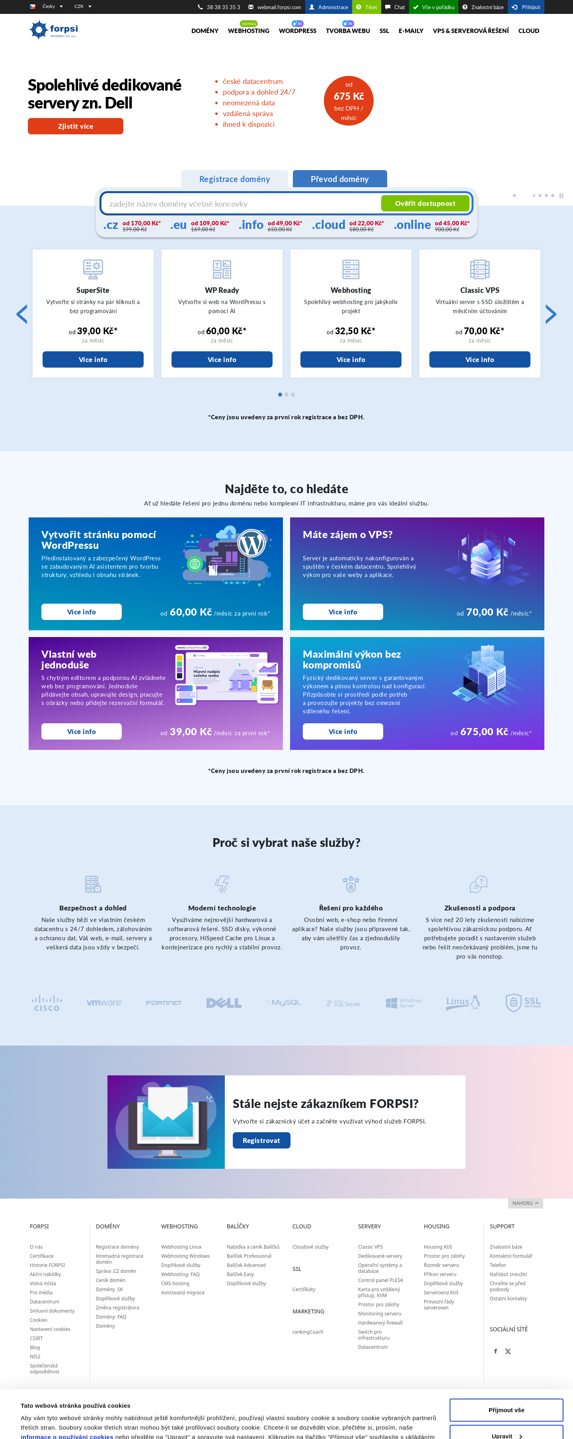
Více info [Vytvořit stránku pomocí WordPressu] (81, 612)
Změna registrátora (117, 1307)
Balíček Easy (240, 1274)
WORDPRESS (297, 30)
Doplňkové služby (115, 1298)
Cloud (528, 30)
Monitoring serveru (379, 1313)
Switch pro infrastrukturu (374, 1335)
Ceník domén (110, 1280)
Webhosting (248, 30)
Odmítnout (506, 1417)
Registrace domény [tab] (235, 179)
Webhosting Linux (181, 1246)
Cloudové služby (310, 1246)
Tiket (366, 7)
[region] (286, 126)
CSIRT (36, 1338)
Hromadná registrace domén (120, 1259)
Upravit (507, 1390)
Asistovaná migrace (183, 1292)
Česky (53, 6)
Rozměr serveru (441, 1265)
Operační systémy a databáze (380, 1268)
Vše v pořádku (433, 7)
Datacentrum (44, 1301)
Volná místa (43, 1283)
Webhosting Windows (185, 1256)
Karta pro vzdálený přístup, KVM (379, 1292)
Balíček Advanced (246, 1265)
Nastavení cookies (50, 1329)
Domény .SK (109, 1289)
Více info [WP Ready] (222, 359)
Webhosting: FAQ (180, 1274)
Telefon (498, 1265)
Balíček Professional (249, 1256)
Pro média (41, 1292)
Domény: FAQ (111, 1316)
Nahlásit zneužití (508, 1274)
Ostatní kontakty (508, 1298)
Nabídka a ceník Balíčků (253, 1246)
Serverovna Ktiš (441, 1292)
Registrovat (262, 1140)
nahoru (526, 1203)
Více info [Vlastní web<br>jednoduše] (81, 731)
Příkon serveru (440, 1274)
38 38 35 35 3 (219, 7)
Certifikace (42, 1256)
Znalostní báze (483, 7)
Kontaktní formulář (511, 1256)
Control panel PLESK (380, 1280)
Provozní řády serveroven (439, 1304)
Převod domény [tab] (340, 179)
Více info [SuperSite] (93, 359)
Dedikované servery (380, 1256)
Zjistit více (75, 126)
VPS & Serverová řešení (471, 30)
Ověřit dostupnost (425, 203)
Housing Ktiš (438, 1246)
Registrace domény (117, 1246)
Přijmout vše (506, 1365)
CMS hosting (175, 1283)
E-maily (411, 30)
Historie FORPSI (47, 1265)
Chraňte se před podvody (508, 1286)
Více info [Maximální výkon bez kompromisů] (343, 731)
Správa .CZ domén (116, 1271)
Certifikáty (304, 1289)
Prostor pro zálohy (378, 1304)
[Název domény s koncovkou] (242, 203)
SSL (384, 30)
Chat (395, 7)
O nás (36, 1246)
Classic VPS (370, 1246)
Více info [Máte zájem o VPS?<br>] (343, 612)
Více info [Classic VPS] (480, 359)
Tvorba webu (348, 30)
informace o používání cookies (67, 1392)
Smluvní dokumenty (52, 1310)
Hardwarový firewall (380, 1322)
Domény (204, 30)
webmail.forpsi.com (274, 7)
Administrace (328, 7)
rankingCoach (308, 1332)
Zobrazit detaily (43, 1423)
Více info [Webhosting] (351, 359)
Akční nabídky (45, 1274)
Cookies (38, 1320)
